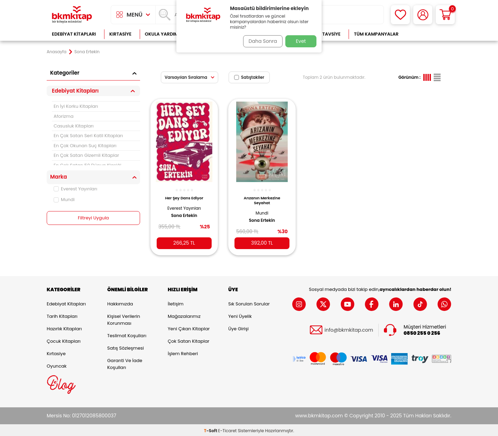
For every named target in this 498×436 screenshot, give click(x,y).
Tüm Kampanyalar (376, 34)
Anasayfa (56, 52)
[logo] (72, 14)
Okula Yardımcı (164, 34)
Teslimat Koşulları (126, 334)
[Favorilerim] (400, 14)
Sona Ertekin (184, 211)
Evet (301, 41)
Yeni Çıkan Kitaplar (189, 327)
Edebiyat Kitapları (74, 34)
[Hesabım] (422, 14)
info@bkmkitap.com (348, 328)
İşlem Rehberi (183, 352)
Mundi (64, 199)
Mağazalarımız (184, 315)
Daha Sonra (260, 41)
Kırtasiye (120, 34)
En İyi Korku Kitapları (76, 106)
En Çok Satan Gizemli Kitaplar (86, 155)
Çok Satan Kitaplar (188, 340)
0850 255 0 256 (422, 332)
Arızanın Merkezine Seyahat (262, 196)
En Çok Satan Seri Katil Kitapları (88, 135)
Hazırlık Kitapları (64, 327)
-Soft (211, 429)
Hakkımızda (120, 302)
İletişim (176, 302)
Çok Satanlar (429, 34)
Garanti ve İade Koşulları (124, 362)
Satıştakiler (249, 77)
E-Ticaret (227, 429)
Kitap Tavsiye (324, 34)
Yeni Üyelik (240, 315)
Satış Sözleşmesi (125, 346)
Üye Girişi (238, 327)
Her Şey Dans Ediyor (184, 194)
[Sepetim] (445, 14)
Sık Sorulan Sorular (249, 302)
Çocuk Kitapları (64, 340)
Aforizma (64, 116)
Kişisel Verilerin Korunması (123, 318)
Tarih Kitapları (62, 315)
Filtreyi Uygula (93, 218)
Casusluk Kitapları (74, 126)
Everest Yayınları (75, 189)
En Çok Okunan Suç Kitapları (85, 145)
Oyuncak (57, 364)
